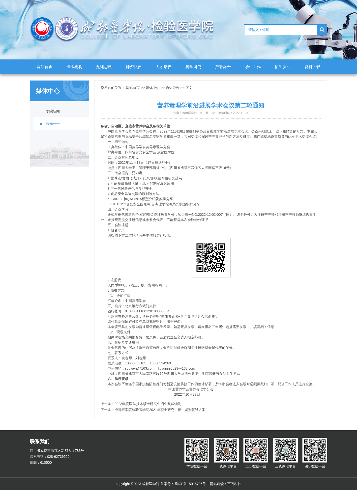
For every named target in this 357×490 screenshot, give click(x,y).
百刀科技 (234, 484)
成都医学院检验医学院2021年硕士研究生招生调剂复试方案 (160, 410)
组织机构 (74, 67)
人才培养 (164, 67)
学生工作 (253, 67)
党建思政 (104, 67)
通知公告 (53, 124)
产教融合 (223, 67)
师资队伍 (134, 67)
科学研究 (193, 67)
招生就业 (283, 67)
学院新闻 (53, 111)
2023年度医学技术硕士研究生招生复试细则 (148, 404)
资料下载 (312, 67)
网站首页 (45, 67)
